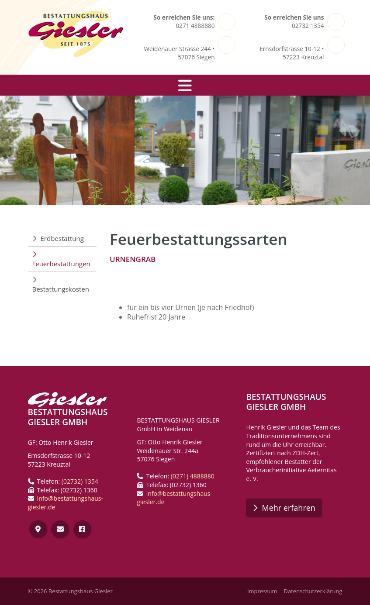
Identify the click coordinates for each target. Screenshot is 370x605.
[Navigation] (185, 85)
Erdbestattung (62, 238)
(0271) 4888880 (192, 476)
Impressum (262, 591)
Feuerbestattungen (61, 263)
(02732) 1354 (80, 481)
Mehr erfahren (288, 507)
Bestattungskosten (60, 289)
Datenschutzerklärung (313, 591)
